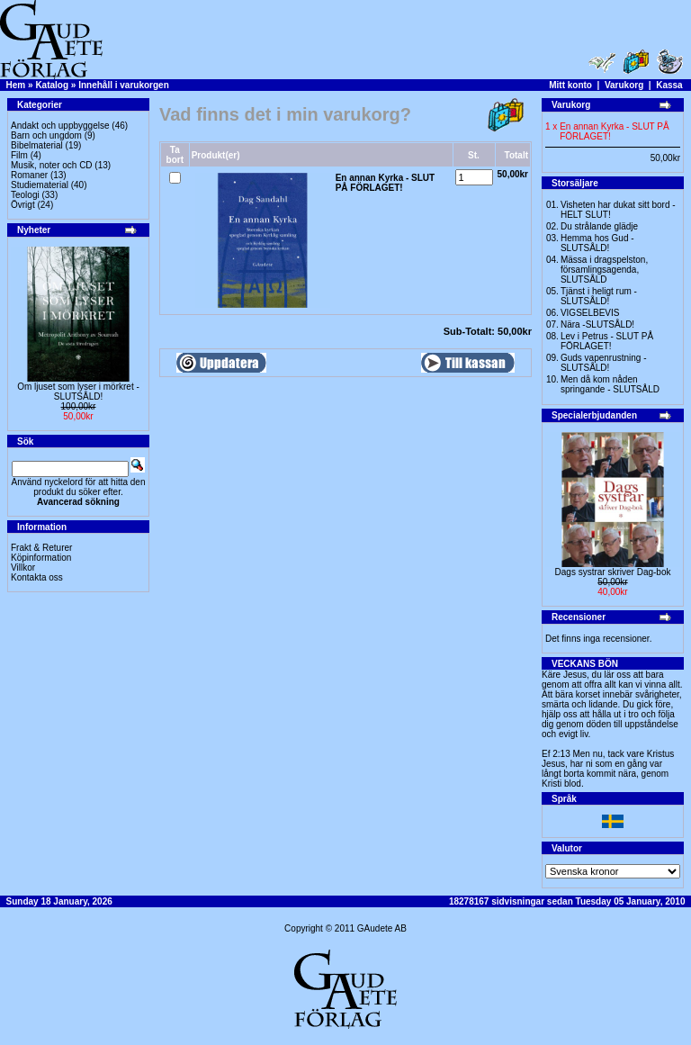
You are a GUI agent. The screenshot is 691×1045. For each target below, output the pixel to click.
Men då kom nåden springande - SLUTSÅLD (610, 384)
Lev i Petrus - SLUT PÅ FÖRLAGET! (607, 341)
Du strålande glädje (599, 226)
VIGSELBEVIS (590, 313)
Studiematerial (39, 185)
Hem (16, 85)
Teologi (25, 195)
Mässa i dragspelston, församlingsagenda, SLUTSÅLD (604, 269)
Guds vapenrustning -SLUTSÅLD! (604, 363)
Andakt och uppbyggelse (60, 126)
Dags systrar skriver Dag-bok (613, 572)
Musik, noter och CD (52, 165)
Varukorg (624, 85)
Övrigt (23, 205)
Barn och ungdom (46, 135)
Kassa (669, 85)
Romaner (29, 175)
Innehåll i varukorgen (123, 85)
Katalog (51, 85)
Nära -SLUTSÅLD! (597, 324)
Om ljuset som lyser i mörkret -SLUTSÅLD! (78, 391)
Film (19, 155)
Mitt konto (570, 85)
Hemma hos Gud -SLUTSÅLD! (597, 243)
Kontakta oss (37, 577)
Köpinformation (41, 558)
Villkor (23, 567)
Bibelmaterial (37, 145)
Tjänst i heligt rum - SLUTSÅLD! (599, 296)
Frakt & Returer (41, 548)
